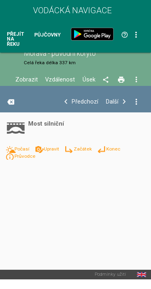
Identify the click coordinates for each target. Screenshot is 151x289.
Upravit (52, 149)
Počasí (22, 149)
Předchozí (85, 102)
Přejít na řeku (15, 39)
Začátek (83, 149)
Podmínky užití (110, 274)
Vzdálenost (60, 80)
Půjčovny (47, 35)
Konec (113, 149)
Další (112, 102)
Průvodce (24, 156)
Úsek (89, 80)
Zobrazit (26, 80)
